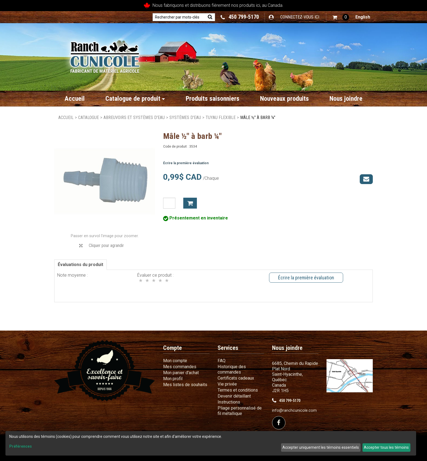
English (362, 17)
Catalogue (88, 117)
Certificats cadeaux (236, 378)
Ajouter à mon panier (190, 203)
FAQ (221, 360)
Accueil (75, 98)
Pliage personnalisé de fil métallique (240, 410)
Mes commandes (179, 366)
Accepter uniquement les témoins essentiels (320, 447)
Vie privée (227, 384)
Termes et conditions (238, 390)
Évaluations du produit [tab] (80, 264)
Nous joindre (346, 98)
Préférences (20, 446)
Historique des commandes (232, 369)
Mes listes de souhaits (185, 384)
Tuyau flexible (221, 117)
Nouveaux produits (284, 98)
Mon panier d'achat (181, 372)
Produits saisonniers (212, 98)
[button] (340, 17)
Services (228, 347)
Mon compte (175, 360)
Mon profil (172, 378)
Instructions (229, 402)
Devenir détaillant (234, 396)
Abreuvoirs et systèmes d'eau (134, 117)
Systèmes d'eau (185, 117)
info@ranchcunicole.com (294, 410)
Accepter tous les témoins (386, 447)
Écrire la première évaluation (186, 163)
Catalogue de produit (135, 98)
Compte (172, 347)
